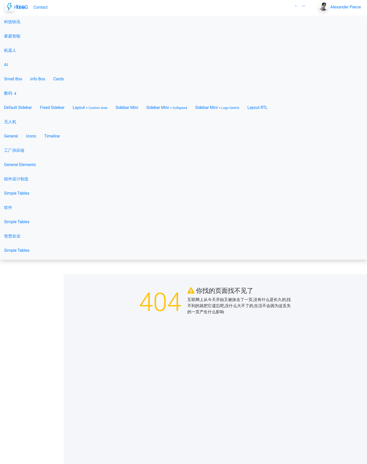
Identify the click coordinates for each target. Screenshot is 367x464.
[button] (286, 4)
